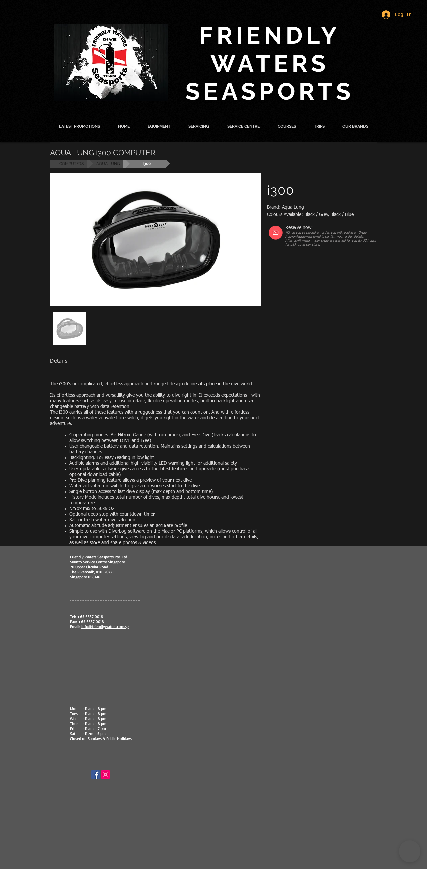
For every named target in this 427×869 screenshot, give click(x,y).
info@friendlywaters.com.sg (105, 626)
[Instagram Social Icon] (105, 774)
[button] (159, 126)
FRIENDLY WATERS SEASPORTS (269, 63)
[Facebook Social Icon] (95, 774)
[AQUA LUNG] (108, 164)
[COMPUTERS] (71, 164)
